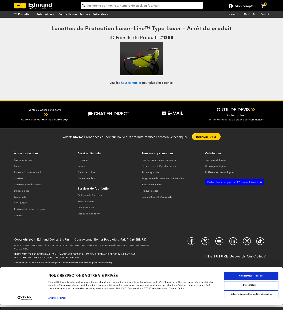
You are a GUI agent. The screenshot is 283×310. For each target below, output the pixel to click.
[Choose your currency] (246, 14)
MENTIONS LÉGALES (139, 245)
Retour (81, 165)
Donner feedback (87, 178)
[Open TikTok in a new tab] (260, 243)
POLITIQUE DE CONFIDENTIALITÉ (30, 245)
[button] (257, 14)
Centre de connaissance (74, 14)
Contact (265, 14)
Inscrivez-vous (206, 137)
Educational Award (152, 184)
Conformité (20, 196)
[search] (142, 5)
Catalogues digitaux (216, 165)
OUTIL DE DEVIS (233, 109)
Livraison (82, 159)
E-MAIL (172, 113)
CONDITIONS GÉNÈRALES (84, 245)
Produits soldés (150, 190)
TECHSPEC (21, 203)
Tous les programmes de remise (159, 159)
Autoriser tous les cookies (251, 281)
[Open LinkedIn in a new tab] (233, 243)
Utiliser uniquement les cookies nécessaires (251, 299)
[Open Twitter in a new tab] (205, 243)
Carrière (18, 178)
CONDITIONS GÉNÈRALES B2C (113, 245)
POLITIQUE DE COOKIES (59, 245)
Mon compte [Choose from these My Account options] (244, 6)
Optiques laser (86, 207)
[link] (266, 3)
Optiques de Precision (90, 195)
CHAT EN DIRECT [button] (108, 113)
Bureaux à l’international (27, 172)
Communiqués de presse (27, 184)
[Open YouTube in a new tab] (219, 243)
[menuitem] (28, 14)
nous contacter (131, 82)
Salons (17, 165)
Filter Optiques (86, 201)
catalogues (216, 159)
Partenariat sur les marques (29, 209)
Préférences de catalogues (220, 172)
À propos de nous (23, 159)
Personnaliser (251, 290)
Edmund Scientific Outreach (157, 196)
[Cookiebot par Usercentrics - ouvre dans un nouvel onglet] (24, 303)
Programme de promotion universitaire (163, 178)
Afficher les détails (57, 303)
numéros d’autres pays (54, 119)
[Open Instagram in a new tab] (247, 243)
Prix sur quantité (150, 172)
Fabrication (46, 14)
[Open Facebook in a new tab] (191, 243)
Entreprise (101, 14)
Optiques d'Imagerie (89, 213)
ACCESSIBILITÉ (21, 248)
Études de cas (21, 190)
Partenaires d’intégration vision (159, 165)
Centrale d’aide (86, 172)
